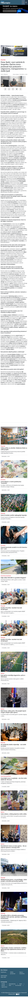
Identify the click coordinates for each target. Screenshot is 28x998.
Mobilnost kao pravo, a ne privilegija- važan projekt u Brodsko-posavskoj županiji (14, 880)
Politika (3, 984)
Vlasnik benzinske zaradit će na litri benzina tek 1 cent (14, 548)
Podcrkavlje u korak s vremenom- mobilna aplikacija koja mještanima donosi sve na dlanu (13, 949)
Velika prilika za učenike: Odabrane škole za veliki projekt (14, 448)
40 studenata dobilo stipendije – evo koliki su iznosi (13, 745)
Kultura (3, 985)
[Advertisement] (14, 28)
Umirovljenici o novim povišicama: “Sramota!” (11, 482)
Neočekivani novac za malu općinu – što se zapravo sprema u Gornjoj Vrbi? (13, 846)
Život (10, 985)
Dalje (19, 11)
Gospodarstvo (12, 984)
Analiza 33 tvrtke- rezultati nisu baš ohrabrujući (11, 608)
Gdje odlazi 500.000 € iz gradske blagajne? (13, 578)
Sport (20, 984)
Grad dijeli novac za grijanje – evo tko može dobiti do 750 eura (14, 779)
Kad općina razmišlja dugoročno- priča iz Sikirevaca (13, 676)
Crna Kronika (18, 985)
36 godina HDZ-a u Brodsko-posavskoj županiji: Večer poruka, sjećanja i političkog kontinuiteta (14, 916)
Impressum (3, 972)
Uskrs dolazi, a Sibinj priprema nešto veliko (14, 814)
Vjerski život (4, 987)
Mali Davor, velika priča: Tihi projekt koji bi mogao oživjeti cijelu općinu (13, 711)
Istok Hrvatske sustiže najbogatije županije (14, 515)
